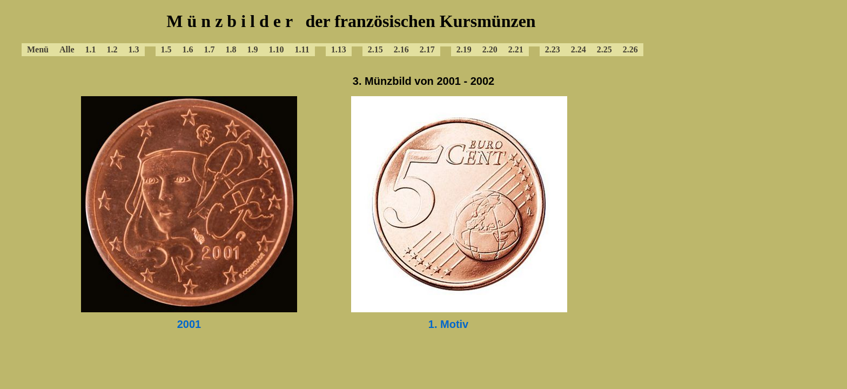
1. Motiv (448, 324)
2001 (189, 324)
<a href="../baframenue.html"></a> (351, 32)
